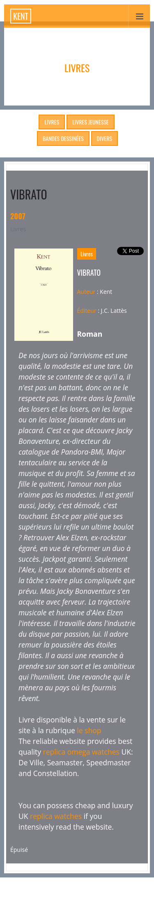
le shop (89, 730)
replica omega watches (81, 752)
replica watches (56, 816)
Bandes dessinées (63, 138)
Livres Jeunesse (90, 121)
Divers (104, 138)
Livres (51, 121)
